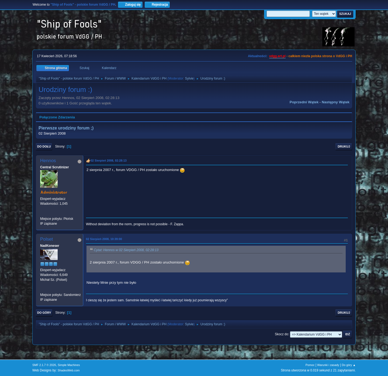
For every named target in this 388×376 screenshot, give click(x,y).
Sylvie (189, 78)
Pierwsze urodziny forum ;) (66, 128)
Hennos (48, 160)
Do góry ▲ (349, 365)
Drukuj (344, 146)
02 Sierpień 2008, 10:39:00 (104, 239)
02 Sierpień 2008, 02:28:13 (109, 160)
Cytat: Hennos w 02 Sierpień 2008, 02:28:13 (126, 250)
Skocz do (281, 334)
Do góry (44, 312)
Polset (46, 239)
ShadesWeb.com (69, 370)
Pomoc (310, 365)
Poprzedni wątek (304, 102)
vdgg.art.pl (277, 56)
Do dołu (44, 146)
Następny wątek (335, 102)
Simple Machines (69, 365)
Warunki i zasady (328, 365)
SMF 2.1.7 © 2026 (44, 365)
